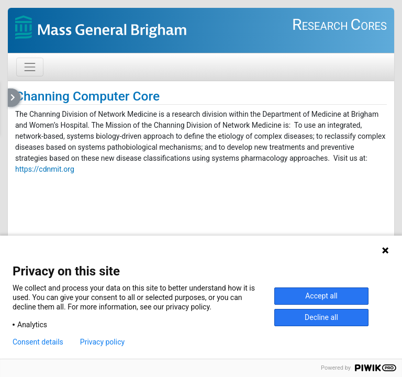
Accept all (321, 296)
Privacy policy (102, 342)
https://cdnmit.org (44, 169)
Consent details (38, 342)
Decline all (321, 317)
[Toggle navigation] (29, 67)
